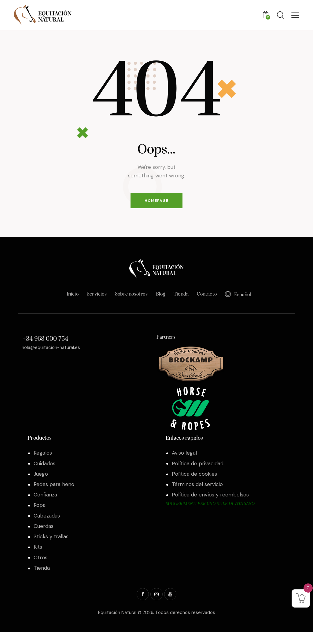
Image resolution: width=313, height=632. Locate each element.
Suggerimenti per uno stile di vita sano (210, 503)
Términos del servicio (197, 484)
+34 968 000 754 (45, 339)
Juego (41, 473)
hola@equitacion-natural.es (51, 347)
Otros (40, 557)
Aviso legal (184, 452)
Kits (38, 546)
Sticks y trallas (51, 536)
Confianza (45, 494)
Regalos (43, 452)
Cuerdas (43, 526)
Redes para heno (54, 484)
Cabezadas (47, 515)
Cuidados (44, 463)
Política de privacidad (197, 463)
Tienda (42, 568)
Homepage (156, 200)
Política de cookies (194, 473)
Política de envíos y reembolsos (210, 494)
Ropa (40, 505)
